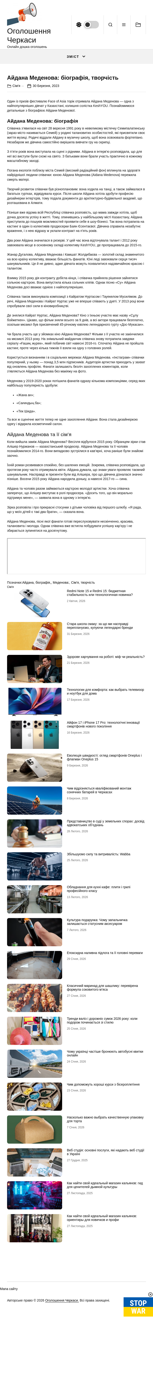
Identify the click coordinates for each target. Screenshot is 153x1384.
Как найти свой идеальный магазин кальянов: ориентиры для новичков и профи (102, 1296)
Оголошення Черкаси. (62, 1378)
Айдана (28, 660)
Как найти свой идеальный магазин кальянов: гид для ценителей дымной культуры (105, 1263)
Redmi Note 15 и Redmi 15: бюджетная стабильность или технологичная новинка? (100, 671)
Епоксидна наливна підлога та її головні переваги (105, 1030)
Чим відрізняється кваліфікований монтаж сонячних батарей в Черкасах (99, 868)
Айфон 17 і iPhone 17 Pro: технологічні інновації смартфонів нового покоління (103, 802)
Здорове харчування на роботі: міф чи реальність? (106, 734)
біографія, (43, 660)
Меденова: (61, 660)
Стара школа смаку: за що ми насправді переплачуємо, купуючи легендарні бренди (100, 704)
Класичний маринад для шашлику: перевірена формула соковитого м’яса (102, 1065)
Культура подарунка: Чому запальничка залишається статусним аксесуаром (97, 1000)
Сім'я (16, 164)
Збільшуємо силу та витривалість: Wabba (98, 932)
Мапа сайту (9, 1366)
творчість (88, 660)
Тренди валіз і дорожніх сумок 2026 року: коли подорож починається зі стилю (102, 1098)
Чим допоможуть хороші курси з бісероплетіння (103, 1162)
